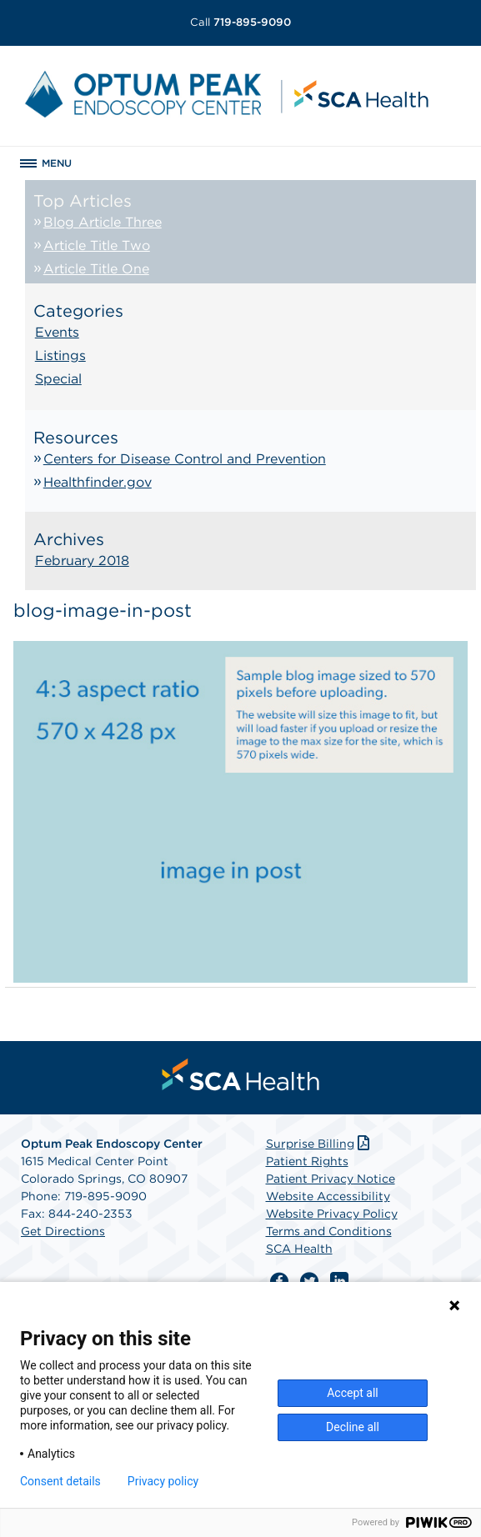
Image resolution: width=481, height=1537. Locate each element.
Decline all (352, 1427)
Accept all (352, 1392)
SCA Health (299, 1248)
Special (58, 379)
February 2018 (82, 560)
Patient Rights (307, 1161)
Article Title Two (96, 245)
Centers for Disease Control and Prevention (184, 459)
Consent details (60, 1481)
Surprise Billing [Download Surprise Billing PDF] (319, 1143)
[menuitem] (241, 1074)
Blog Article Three (102, 222)
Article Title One (96, 269)
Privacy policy (163, 1481)
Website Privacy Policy (332, 1213)
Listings (60, 355)
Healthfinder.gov (97, 482)
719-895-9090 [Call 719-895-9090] (240, 22)
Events (57, 332)
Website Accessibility (328, 1196)
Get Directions (63, 1231)
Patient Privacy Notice (330, 1178)
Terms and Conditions (329, 1231)
